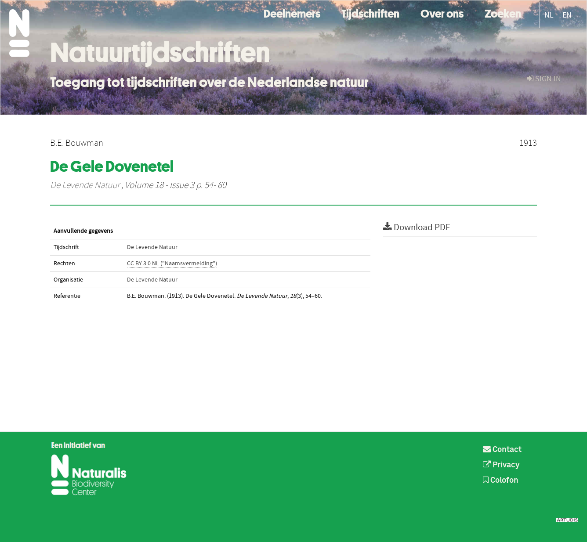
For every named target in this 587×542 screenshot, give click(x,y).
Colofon (500, 480)
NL (549, 15)
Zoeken (503, 12)
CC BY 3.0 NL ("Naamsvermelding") (172, 263)
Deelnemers (292, 12)
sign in (544, 78)
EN (567, 15)
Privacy (501, 465)
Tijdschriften (370, 12)
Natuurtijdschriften (160, 52)
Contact (502, 450)
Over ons (442, 12)
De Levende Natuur (85, 185)
